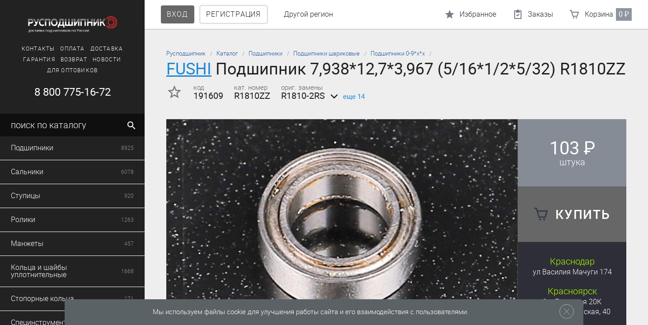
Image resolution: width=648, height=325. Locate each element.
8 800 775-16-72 (72, 92)
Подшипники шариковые (326, 53)
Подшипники (265, 53)
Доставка (106, 49)
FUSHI (188, 69)
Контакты (38, 49)
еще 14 (346, 97)
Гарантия (39, 59)
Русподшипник (186, 53)
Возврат (74, 59)
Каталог (227, 53)
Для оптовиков (72, 70)
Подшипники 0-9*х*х (398, 53)
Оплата (72, 49)
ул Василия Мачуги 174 (572, 272)
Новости (107, 59)
